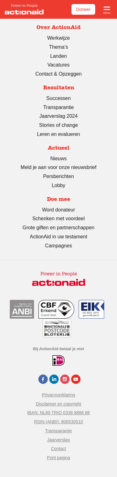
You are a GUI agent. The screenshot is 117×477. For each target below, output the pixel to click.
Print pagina (58, 457)
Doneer (83, 9)
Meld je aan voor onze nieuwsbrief (58, 167)
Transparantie (58, 107)
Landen (58, 56)
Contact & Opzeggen (58, 74)
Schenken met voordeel (58, 218)
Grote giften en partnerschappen (58, 227)
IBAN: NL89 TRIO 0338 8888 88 (58, 412)
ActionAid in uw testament (58, 236)
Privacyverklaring (58, 395)
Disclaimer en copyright (58, 404)
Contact (58, 448)
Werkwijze (58, 38)
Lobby (59, 185)
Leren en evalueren (58, 134)
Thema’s (58, 47)
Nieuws (58, 158)
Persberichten (58, 176)
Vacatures (58, 64)
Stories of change (58, 125)
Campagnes (58, 245)
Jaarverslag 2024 (58, 116)
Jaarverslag (58, 440)
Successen (58, 98)
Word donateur (58, 209)
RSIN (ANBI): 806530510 (58, 422)
